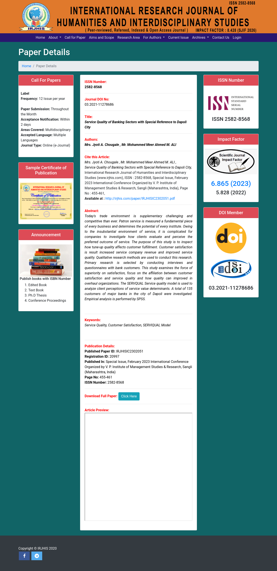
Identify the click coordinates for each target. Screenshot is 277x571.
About (53, 37)
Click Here (129, 396)
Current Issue (178, 37)
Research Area (129, 37)
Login (237, 37)
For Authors (152, 37)
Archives (199, 37)
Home (40, 37)
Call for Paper (75, 37)
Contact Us (220, 37)
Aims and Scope (101, 37)
